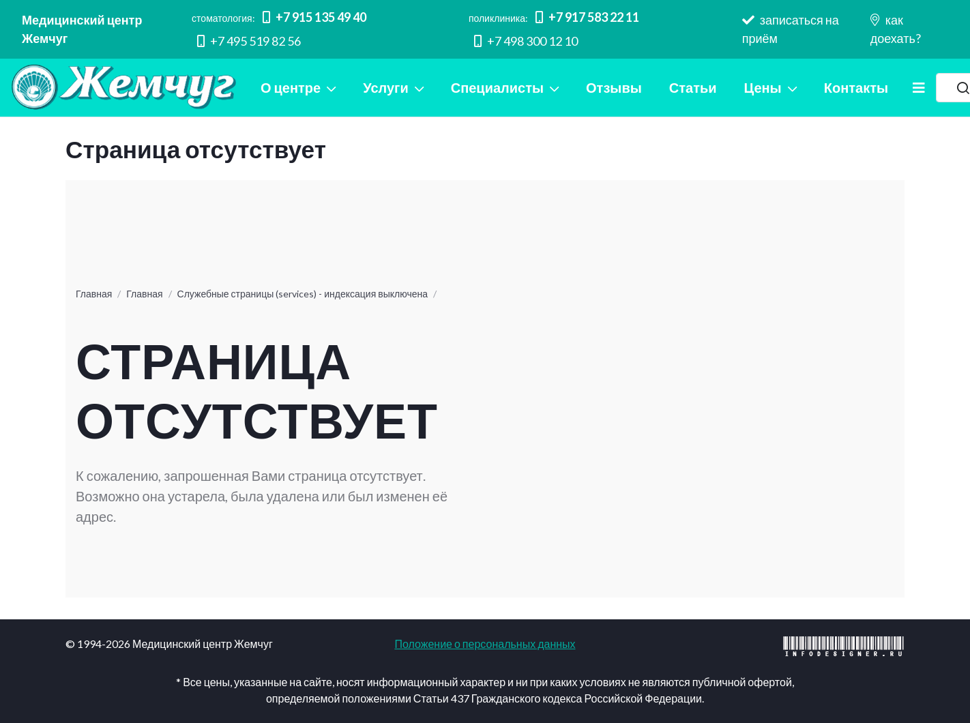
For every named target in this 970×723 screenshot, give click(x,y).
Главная (94, 293)
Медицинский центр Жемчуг (82, 29)
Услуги (386, 87)
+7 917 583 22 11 (587, 17)
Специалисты (497, 87)
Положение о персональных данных (484, 643)
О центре (291, 87)
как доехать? (895, 29)
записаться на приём (790, 29)
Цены (763, 87)
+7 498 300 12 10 (526, 40)
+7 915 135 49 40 (314, 17)
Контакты (856, 87)
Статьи (693, 87)
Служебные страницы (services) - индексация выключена (302, 293)
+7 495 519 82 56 (249, 40)
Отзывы (614, 87)
